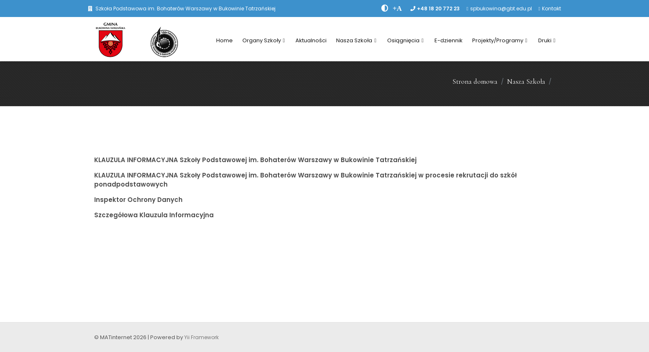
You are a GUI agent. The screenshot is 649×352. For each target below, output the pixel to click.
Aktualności (311, 40)
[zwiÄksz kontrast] (385, 8)
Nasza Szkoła (356, 40)
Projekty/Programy (499, 40)
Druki (547, 40)
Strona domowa (475, 81)
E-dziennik (448, 40)
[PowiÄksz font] (397, 8)
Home (224, 40)
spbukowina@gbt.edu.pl (501, 8)
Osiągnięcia (405, 40)
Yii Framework (201, 337)
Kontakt (551, 8)
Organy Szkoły (263, 40)
